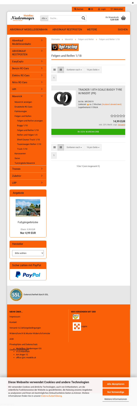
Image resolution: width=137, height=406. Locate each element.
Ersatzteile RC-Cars (23, 107)
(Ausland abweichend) (112, 104)
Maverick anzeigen (23, 102)
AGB (12, 339)
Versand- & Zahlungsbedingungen (25, 328)
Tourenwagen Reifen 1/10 (29, 144)
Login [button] (102, 9)
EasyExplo (17, 61)
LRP (14, 182)
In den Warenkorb (88, 132)
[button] (91, 9)
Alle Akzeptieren (115, 384)
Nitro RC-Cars (19, 82)
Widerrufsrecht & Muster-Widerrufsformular (30, 333)
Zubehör (16, 175)
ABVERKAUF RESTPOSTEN (67, 29)
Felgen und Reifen (23, 116)
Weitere (92, 29)
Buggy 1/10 (22, 125)
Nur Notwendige (115, 392)
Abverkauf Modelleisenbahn (28, 29)
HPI (14, 89)
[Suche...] (44, 18)
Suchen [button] (78, 9)
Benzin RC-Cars (20, 68)
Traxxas (16, 168)
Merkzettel (117, 9)
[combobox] (74, 70)
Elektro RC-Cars (21, 75)
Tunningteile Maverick (25, 163)
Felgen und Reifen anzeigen (30, 120)
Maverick (17, 96)
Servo (17, 158)
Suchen (123, 29)
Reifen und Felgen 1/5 (27, 135)
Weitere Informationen (115, 399)
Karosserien (20, 153)
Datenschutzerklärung (51, 396)
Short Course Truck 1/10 (28, 139)
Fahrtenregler (21, 111)
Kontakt (13, 322)
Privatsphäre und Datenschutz (23, 344)
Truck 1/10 (22, 149)
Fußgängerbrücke (28, 222)
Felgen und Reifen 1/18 (28, 130)
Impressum (15, 316)
